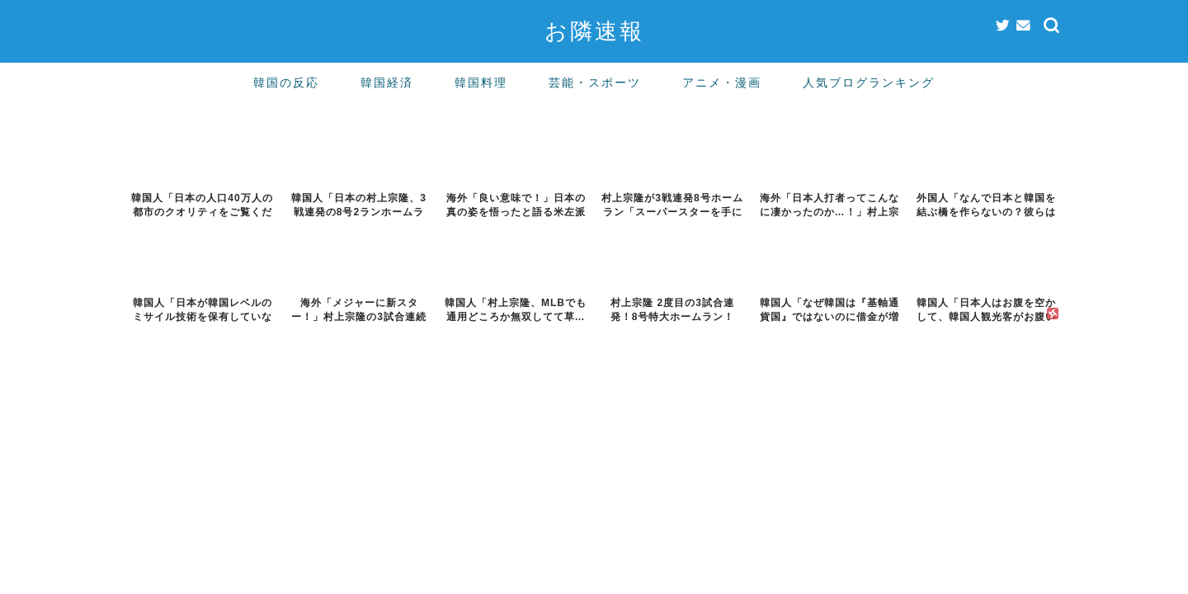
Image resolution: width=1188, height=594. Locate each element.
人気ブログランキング (869, 82)
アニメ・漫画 (721, 82)
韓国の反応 (286, 82)
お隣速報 (594, 30)
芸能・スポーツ (595, 82)
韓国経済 (387, 82)
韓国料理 (481, 82)
